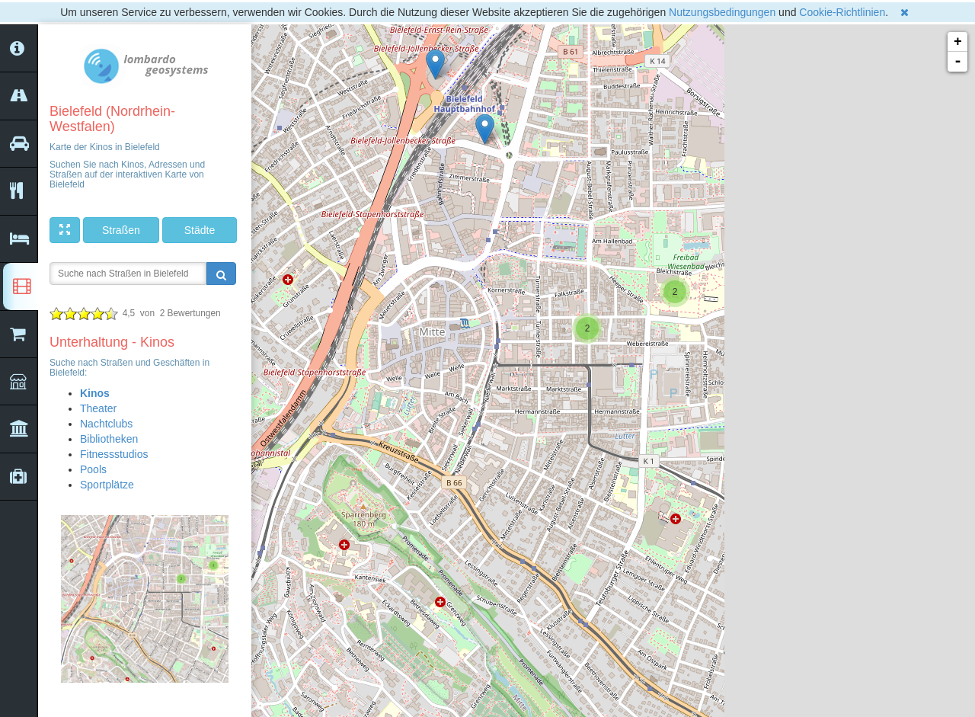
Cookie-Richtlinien (842, 12)
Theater (98, 408)
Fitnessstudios (114, 454)
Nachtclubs (106, 424)
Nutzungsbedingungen (722, 12)
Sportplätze (107, 485)
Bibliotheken (109, 439)
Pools (93, 469)
